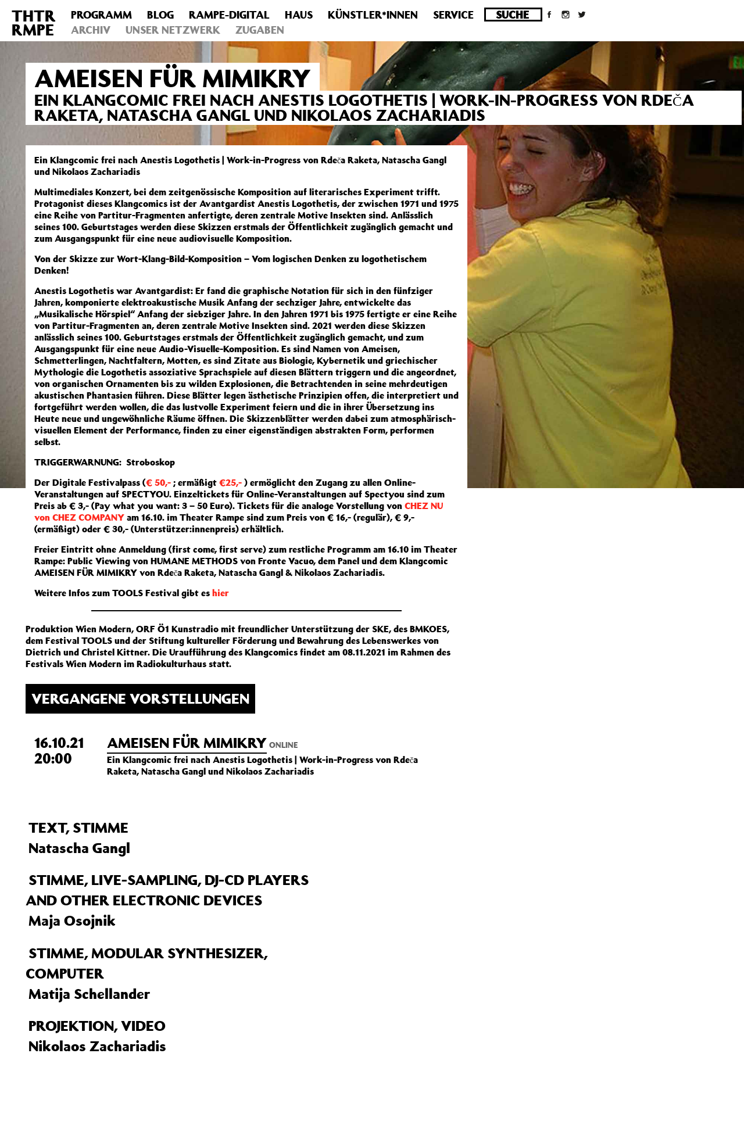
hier (220, 593)
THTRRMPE (34, 22)
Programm (101, 15)
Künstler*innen (373, 15)
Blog (160, 15)
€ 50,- (158, 482)
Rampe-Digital (229, 15)
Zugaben (259, 30)
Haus (299, 15)
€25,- (230, 482)
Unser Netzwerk (173, 30)
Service (453, 15)
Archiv (90, 30)
